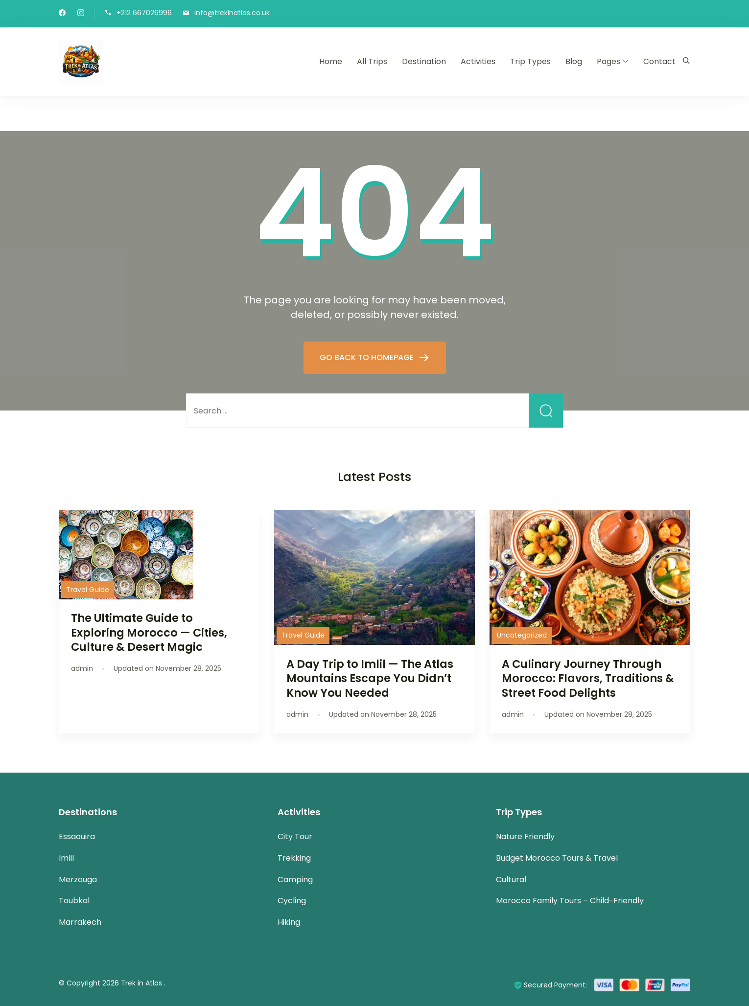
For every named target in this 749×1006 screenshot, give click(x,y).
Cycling (292, 900)
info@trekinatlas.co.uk (232, 13)
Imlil (66, 858)
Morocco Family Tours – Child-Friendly (570, 900)
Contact (659, 61)
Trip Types (530, 61)
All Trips (372, 61)
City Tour (295, 836)
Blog (573, 61)
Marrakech (80, 922)
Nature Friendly (525, 836)
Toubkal (74, 900)
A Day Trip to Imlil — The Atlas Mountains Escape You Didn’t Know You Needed (369, 678)
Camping (295, 879)
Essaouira (77, 836)
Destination (424, 61)
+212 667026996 (144, 13)
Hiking (289, 922)
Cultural (511, 879)
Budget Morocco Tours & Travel (557, 858)
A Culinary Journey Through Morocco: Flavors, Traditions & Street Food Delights (588, 678)
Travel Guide (87, 589)
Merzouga (78, 879)
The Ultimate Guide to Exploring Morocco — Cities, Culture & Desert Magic (149, 632)
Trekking (294, 858)
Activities (478, 61)
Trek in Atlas (142, 983)
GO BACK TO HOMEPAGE (368, 357)
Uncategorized (522, 635)
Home (330, 61)
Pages (608, 61)
